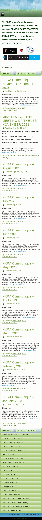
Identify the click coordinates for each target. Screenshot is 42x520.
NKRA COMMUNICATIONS (13, 443)
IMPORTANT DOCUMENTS (13, 463)
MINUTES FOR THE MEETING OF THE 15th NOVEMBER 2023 (19, 120)
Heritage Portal (8, 487)
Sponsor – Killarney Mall (12, 511)
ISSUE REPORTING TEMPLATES (15, 435)
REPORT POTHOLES (11, 475)
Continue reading (27, 105)
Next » (33, 73)
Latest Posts (16, 108)
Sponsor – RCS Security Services (15, 507)
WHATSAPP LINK (9, 455)
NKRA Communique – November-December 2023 (18, 83)
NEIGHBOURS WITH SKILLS (14, 451)
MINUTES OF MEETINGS (12, 439)
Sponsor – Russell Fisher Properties (16, 499)
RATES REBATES (9, 491)
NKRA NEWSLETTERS (11, 447)
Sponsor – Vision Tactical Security (15, 503)
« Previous (5, 73)
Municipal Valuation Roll (11, 495)
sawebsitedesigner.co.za (24, 518)
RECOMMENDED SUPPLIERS (14, 459)
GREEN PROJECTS (10, 483)
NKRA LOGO (8, 471)
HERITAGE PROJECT (11, 479)
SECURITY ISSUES (10, 467)
